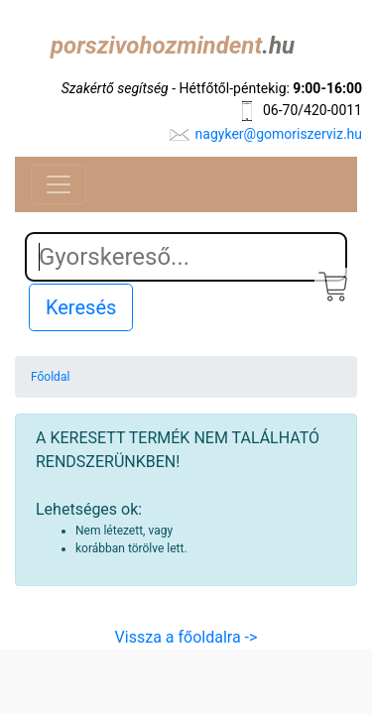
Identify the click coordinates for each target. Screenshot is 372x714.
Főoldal (50, 377)
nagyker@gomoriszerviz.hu (278, 134)
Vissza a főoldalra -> (186, 637)
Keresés (81, 307)
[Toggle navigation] (58, 184)
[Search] (186, 257)
